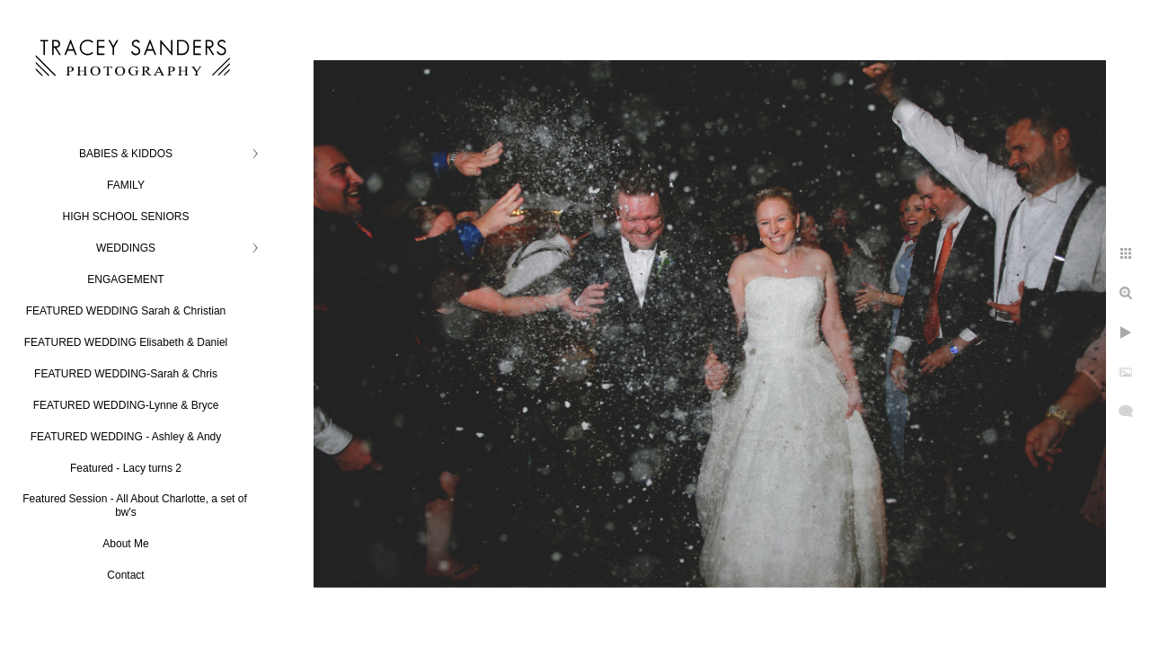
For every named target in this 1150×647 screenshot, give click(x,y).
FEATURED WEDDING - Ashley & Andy (126, 436)
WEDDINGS (125, 248)
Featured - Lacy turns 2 (125, 468)
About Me (125, 543)
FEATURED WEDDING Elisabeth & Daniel (126, 342)
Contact (125, 575)
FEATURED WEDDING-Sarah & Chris (125, 374)
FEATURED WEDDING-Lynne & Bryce (126, 405)
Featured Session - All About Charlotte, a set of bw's (134, 505)
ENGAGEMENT (125, 279)
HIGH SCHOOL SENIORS (126, 216)
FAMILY (126, 185)
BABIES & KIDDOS (125, 153)
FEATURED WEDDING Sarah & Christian (126, 311)
